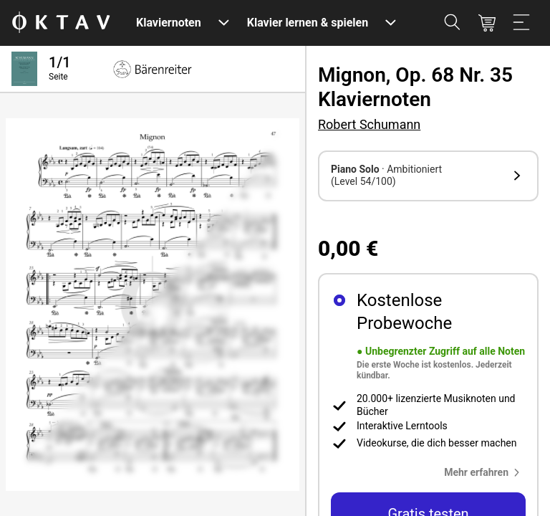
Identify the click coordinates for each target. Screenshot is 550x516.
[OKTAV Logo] (60, 23)
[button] (428, 175)
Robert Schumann (369, 124)
